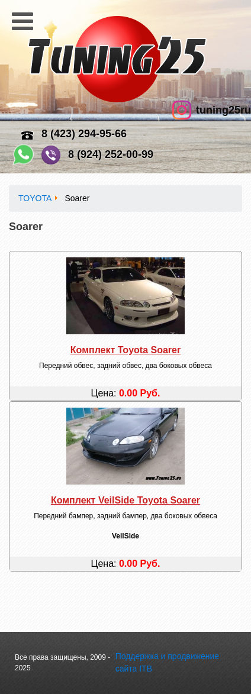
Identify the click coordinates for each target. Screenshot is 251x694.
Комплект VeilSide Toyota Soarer (125, 500)
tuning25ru (223, 110)
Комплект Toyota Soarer (125, 350)
